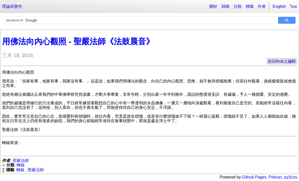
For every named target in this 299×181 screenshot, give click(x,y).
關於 (213, 6)
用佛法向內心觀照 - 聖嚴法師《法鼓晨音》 (78, 41)
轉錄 (21, 165)
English (279, 6)
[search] (138, 20)
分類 (238, 6)
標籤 (250, 6)
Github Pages (254, 177)
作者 (262, 6)
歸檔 (225, 6)
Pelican (275, 177)
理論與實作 (12, 6)
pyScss (290, 177)
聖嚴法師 (20, 160)
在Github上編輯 (282, 61)
